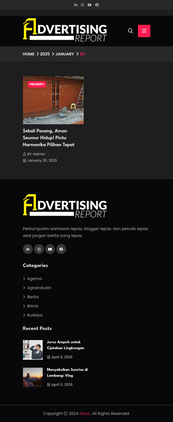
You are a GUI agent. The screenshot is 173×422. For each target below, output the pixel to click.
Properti (37, 84)
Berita (33, 296)
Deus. (84, 413)
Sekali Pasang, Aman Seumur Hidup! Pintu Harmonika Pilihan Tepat (49, 138)
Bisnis (32, 306)
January (64, 54)
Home (29, 54)
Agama (34, 278)
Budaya (35, 315)
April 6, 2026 (60, 357)
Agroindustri (39, 287)
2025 (45, 54)
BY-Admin (34, 154)
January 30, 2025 (40, 160)
